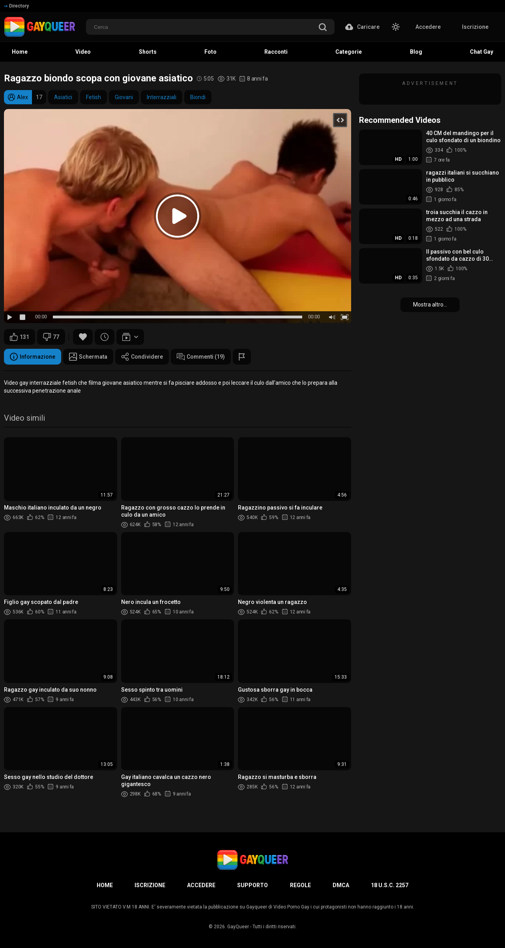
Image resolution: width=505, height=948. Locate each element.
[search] (323, 27)
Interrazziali (161, 97)
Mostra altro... (430, 304)
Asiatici (63, 97)
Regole (300, 885)
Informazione (32, 357)
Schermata (88, 357)
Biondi (198, 97)
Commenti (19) (201, 357)
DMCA (341, 885)
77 (51, 337)
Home (105, 885)
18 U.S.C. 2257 (389, 885)
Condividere (142, 357)
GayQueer (238, 926)
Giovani (124, 97)
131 (19, 337)
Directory (16, 6)
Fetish (93, 97)
